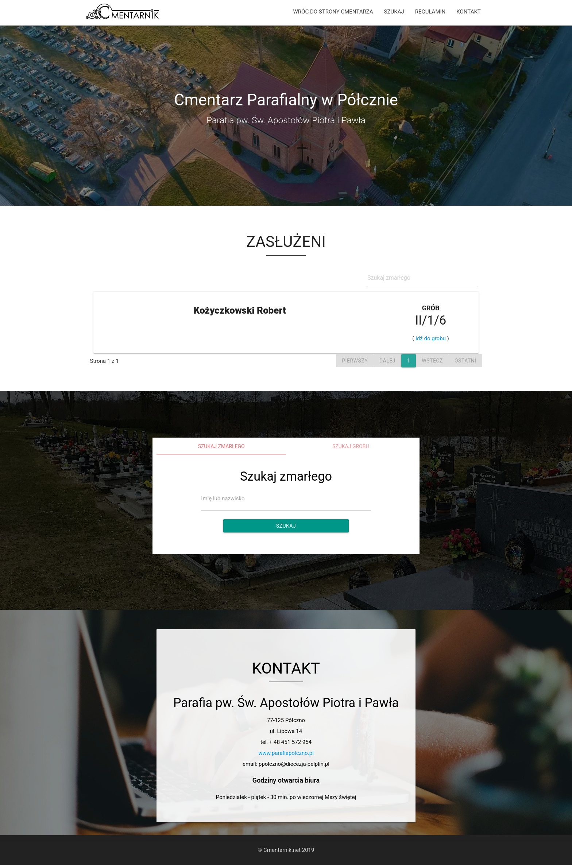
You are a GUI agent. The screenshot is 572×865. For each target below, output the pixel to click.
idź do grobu (430, 338)
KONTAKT (468, 11)
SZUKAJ (394, 11)
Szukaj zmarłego (221, 446)
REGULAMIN (430, 11)
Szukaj (286, 526)
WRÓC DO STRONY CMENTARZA (333, 11)
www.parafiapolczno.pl (286, 753)
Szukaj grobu (350, 446)
